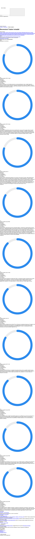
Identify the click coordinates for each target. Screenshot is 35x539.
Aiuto (4, 522)
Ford (2, 36)
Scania (17, 36)
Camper (8, 33)
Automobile (12, 33)
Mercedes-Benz (10, 36)
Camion (17, 32)
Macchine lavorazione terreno (10, 34)
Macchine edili (13, 32)
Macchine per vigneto (29, 32)
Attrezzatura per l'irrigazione (25, 34)
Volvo (19, 36)
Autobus (9, 32)
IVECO (4, 36)
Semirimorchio (29, 33)
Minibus (20, 32)
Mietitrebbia (24, 32)
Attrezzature (16, 33)
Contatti (6, 522)
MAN (7, 36)
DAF (1, 36)
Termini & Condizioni (3, 525)
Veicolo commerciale (3, 33)
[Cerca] (17, 12)
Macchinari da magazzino (22, 33)
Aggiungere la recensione (4, 38)
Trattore (7, 32)
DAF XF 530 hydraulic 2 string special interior (7, 520)
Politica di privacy (10, 525)
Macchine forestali (18, 34)
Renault (14, 36)
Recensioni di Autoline (26, 525)
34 (4, 512)
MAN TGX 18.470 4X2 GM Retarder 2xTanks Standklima (9, 518)
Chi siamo (1, 522)
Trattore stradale (3, 32)
